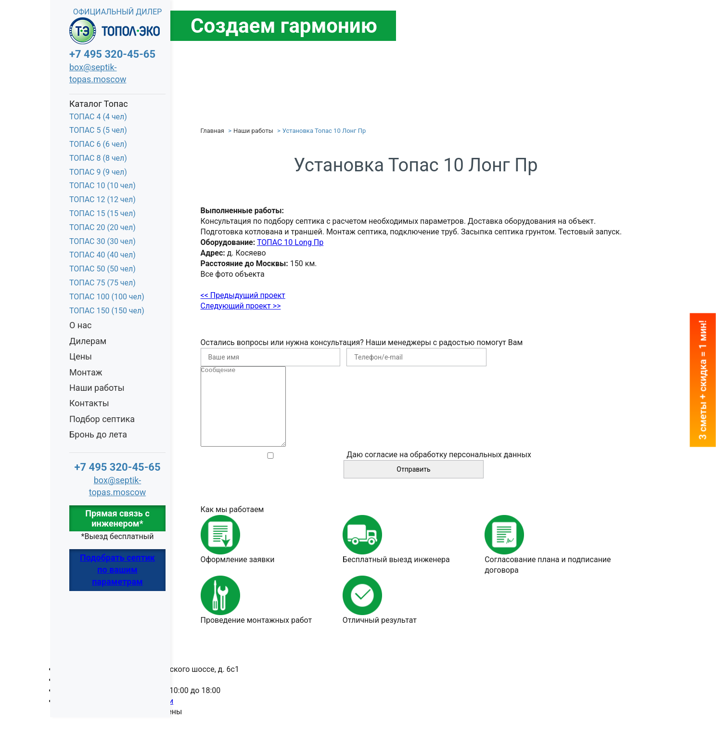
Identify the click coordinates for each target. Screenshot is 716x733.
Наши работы (97, 388)
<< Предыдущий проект (243, 295)
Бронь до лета (98, 434)
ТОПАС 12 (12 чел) (102, 199)
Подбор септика (102, 419)
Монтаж (85, 372)
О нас (80, 325)
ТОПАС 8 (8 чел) (98, 158)
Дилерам (87, 341)
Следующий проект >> (241, 305)
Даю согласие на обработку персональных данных (438, 470)
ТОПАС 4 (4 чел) (98, 116)
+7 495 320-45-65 (112, 54)
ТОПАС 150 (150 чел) (106, 310)
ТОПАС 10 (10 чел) (102, 185)
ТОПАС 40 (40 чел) (102, 254)
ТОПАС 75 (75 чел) (102, 282)
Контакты (89, 403)
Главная (212, 130)
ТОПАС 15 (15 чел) (102, 213)
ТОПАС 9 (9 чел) (98, 172)
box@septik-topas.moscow (97, 73)
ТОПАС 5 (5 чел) (98, 130)
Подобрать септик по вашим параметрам (117, 570)
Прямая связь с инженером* (117, 518)
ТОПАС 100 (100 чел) (106, 296)
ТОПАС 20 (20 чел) (102, 227)
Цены (80, 356)
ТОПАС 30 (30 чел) (102, 241)
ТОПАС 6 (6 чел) (98, 144)
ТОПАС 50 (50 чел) (102, 268)
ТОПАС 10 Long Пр (290, 242)
